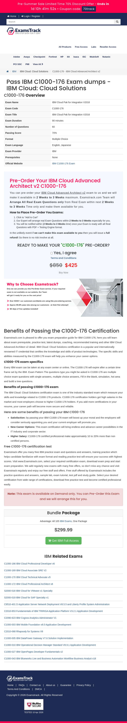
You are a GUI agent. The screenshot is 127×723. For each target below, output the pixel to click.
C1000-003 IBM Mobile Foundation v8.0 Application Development (37, 624)
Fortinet (53, 57)
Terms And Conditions (18, 689)
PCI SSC (17, 64)
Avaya (26, 57)
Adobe (16, 57)
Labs (93, 47)
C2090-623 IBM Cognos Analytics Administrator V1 (30, 618)
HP (61, 57)
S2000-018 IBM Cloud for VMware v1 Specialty (28, 590)
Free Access (81, 47)
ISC (84, 57)
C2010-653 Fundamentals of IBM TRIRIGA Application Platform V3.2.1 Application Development (53, 611)
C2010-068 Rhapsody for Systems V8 (23, 631)
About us (50, 685)
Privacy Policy (83, 685)
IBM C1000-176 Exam (63, 163)
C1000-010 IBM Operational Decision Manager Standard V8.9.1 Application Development (50, 645)
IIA (68, 57)
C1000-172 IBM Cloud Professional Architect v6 (28, 584)
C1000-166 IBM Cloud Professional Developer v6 (29, 563)
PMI (27, 64)
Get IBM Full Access (63, 540)
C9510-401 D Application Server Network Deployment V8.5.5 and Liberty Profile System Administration (56, 604)
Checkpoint (39, 57)
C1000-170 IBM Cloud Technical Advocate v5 (27, 577)
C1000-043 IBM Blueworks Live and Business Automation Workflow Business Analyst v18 (50, 658)
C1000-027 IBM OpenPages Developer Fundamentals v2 (33, 651)
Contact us (35, 685)
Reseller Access (108, 47)
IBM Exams (66, 521)
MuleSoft (94, 57)
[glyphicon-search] (117, 22)
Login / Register (30, 16)
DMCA (38, 689)
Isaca (76, 57)
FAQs (21, 685)
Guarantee (65, 685)
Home (11, 16)
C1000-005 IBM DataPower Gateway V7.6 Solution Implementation (38, 638)
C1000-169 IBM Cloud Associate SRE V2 (25, 570)
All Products (65, 47)
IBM (14, 71)
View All (38, 64)
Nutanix (106, 57)
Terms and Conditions (63, 258)
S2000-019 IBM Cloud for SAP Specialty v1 (26, 597)
